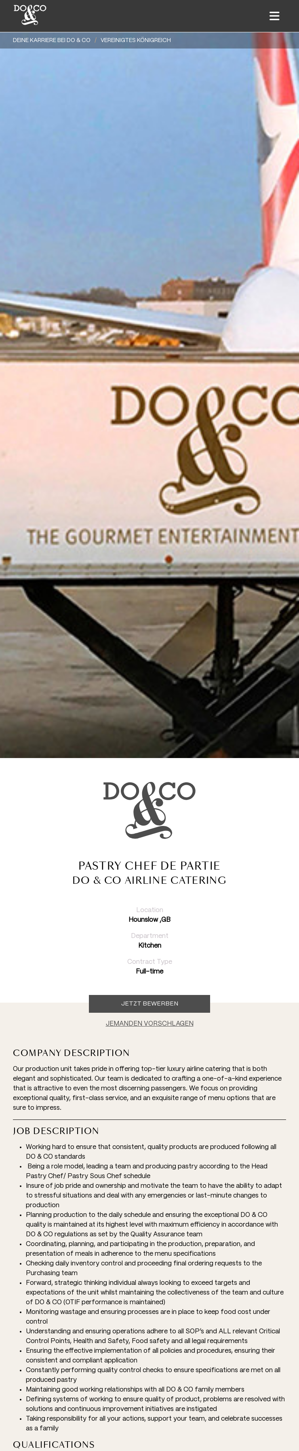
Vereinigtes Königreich (136, 40)
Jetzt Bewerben (149, 1004)
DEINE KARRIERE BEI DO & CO (52, 40)
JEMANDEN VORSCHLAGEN (150, 1024)
